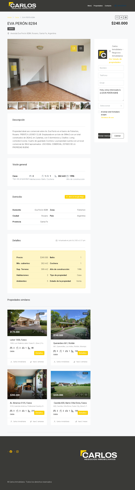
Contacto (108, 6)
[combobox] (111, 105)
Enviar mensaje (104, 136)
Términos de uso (107, 117)
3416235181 (120, 5)
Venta (11, 29)
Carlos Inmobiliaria (19, 362)
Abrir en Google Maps (75, 197)
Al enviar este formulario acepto (111, 115)
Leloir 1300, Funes (18, 340)
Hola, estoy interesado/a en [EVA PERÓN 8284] (111, 94)
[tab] (74, 48)
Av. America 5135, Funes (21, 403)
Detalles (39, 353)
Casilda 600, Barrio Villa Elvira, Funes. (70, 403)
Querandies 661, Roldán (64, 343)
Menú (90, 6)
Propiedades (98, 6)
